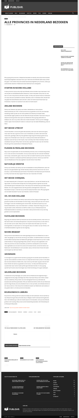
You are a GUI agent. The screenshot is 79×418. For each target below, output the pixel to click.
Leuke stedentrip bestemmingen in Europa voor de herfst (42, 361)
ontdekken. (25, 311)
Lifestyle (29, 13)
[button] (73, 13)
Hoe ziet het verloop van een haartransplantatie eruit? (67, 64)
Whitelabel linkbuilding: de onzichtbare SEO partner (18, 381)
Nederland (20, 311)
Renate (8, 24)
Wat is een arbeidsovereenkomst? (66, 50)
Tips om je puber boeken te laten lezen (19, 307)
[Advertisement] (39, 35)
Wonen (44, 13)
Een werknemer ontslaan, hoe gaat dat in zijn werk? (67, 69)
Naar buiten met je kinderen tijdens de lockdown (67, 57)
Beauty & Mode (9, 13)
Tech (39, 13)
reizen (35, 311)
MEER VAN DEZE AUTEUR (24, 345)
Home (5, 1)
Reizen (34, 13)
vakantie (39, 311)
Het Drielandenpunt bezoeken (42, 328)
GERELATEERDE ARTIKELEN (11, 345)
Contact (18, 1)
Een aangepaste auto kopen (26, 359)
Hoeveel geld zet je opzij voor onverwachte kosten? (43, 381)
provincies (30, 311)
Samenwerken (11, 1)
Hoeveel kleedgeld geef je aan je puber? (42, 387)
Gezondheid (22, 13)
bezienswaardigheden (12, 311)
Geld (16, 13)
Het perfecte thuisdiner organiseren (17, 393)
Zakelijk (50, 13)
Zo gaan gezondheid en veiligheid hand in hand (17, 387)
